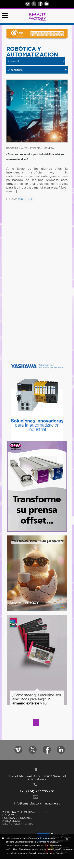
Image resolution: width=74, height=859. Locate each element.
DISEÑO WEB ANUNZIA (17, 823)
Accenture (25, 199)
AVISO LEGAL (11, 820)
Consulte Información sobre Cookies (46, 853)
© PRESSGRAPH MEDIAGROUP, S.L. (25, 811)
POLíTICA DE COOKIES (17, 817)
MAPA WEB (9, 814)
